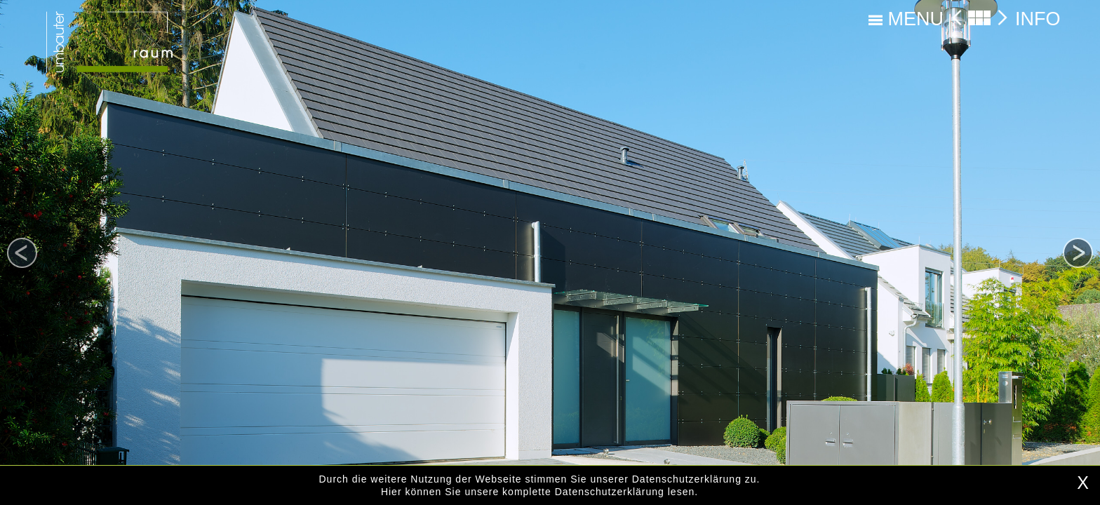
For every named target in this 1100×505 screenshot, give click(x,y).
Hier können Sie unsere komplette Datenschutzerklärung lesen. (539, 491)
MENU (906, 18)
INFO (1038, 18)
